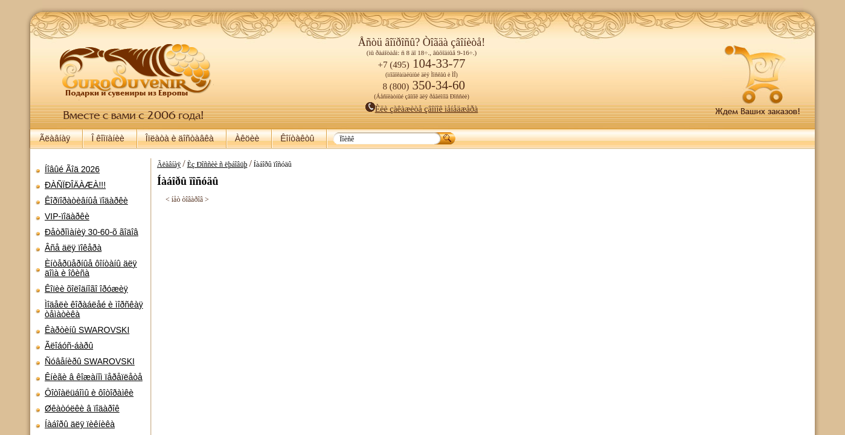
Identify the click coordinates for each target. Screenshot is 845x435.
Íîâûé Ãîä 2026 (72, 169)
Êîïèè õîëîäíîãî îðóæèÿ (86, 289)
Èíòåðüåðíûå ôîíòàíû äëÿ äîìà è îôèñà (91, 268)
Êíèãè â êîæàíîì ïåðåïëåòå (94, 377)
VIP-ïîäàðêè (67, 216)
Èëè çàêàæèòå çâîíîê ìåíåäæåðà (421, 109)
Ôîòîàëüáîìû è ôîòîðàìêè (89, 393)
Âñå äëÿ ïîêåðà (73, 248)
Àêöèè (247, 138)
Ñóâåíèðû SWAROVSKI (90, 361)
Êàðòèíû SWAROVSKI (87, 330)
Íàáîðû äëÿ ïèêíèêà (80, 424)
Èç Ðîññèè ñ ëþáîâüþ (217, 164)
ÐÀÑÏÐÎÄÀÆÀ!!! (75, 185)
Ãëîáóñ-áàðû (69, 345)
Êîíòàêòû (297, 138)
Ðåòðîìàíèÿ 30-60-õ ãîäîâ (91, 232)
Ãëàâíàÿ (54, 138)
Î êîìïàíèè (107, 138)
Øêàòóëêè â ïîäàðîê (82, 408)
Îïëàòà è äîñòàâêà (180, 138)
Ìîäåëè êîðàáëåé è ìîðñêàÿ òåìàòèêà (94, 309)
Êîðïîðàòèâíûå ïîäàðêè (86, 200)
